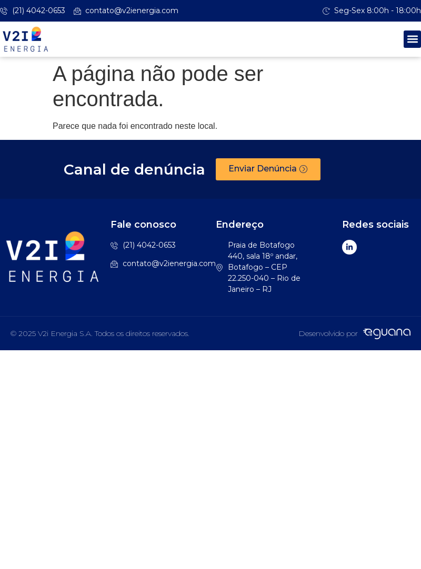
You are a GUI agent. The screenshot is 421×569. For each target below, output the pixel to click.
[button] (412, 39)
